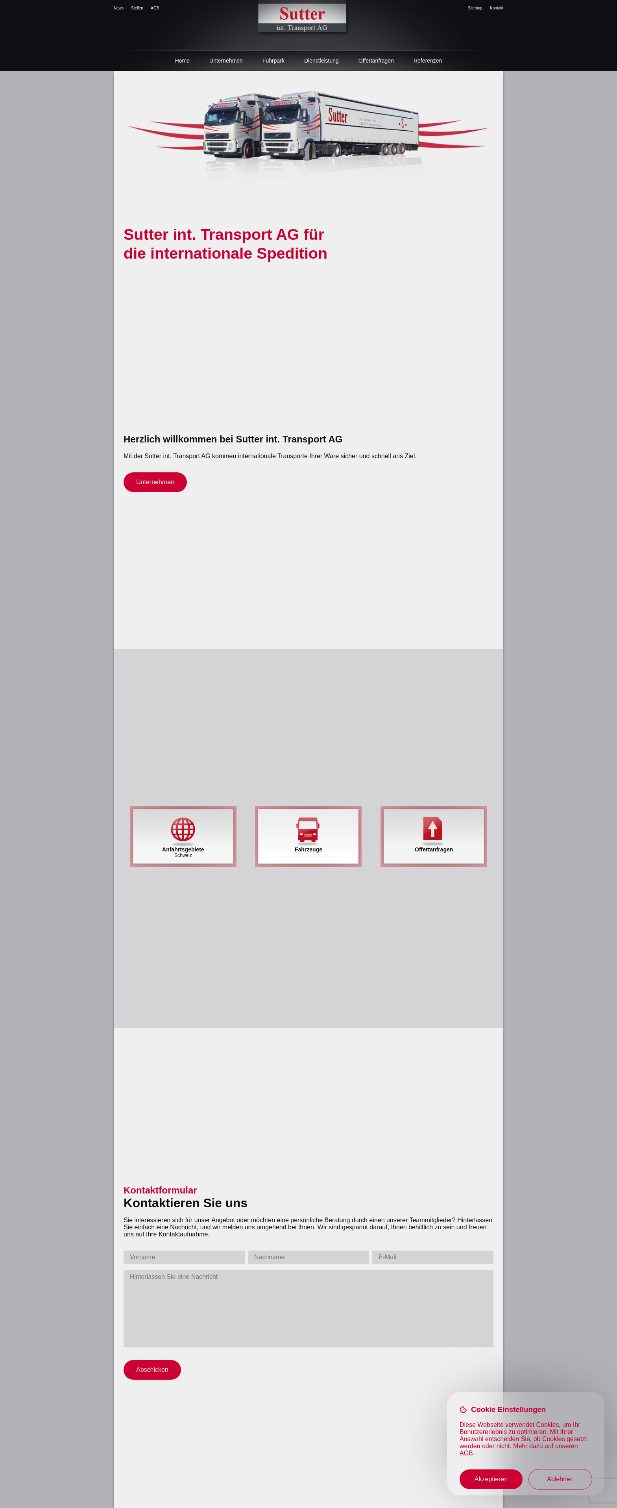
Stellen (137, 8)
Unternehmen (226, 60)
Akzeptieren (491, 1479)
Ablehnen (560, 1479)
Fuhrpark (273, 60)
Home (182, 60)
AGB (155, 8)
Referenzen (428, 60)
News (119, 8)
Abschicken (152, 1369)
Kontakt (496, 8)
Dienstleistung (321, 60)
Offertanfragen (376, 60)
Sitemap (475, 8)
